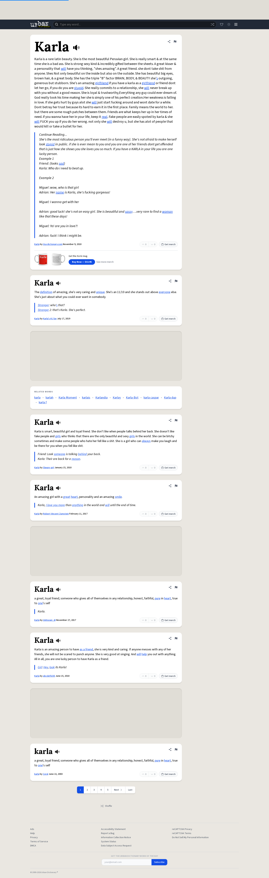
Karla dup (170, 397)
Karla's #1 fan (50, 318)
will (63, 68)
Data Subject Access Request (116, 845)
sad (61, 163)
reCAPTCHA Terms (181, 833)
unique (100, 292)
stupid (78, 88)
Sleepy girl (48, 467)
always (146, 441)
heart (74, 497)
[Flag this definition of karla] (176, 749)
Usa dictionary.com (52, 244)
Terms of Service (39, 841)
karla (37, 397)
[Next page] (118, 789)
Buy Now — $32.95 (82, 262)
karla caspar (151, 397)
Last (130, 790)
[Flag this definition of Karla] (175, 41)
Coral (45, 774)
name (60, 192)
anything (77, 505)
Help (32, 833)
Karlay (117, 397)
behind (82, 454)
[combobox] (134, 24)
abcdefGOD (49, 676)
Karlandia (101, 397)
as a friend (86, 649)
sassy (128, 211)
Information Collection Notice (116, 837)
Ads (32, 829)
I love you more (55, 505)
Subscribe (159, 862)
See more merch (105, 262)
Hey (45, 667)
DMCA (33, 845)
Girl (40, 667)
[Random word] (211, 24)
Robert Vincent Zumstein (56, 514)
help (144, 654)
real (104, 116)
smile (118, 497)
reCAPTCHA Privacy (182, 829)
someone (59, 454)
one (40, 603)
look (52, 667)
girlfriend (101, 83)
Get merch (168, 244)
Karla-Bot (132, 397)
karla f (43, 402)
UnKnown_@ (49, 620)
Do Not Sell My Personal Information (190, 837)
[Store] (221, 24)
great (66, 497)
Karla (36, 244)
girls (58, 436)
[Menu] (236, 24)
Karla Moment (68, 397)
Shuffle (106, 806)
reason (76, 459)
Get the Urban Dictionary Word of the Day (134, 856)
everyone (164, 292)
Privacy (34, 837)
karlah (49, 397)
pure (157, 598)
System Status (108, 841)
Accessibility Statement (113, 829)
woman (167, 211)
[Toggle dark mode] (228, 24)
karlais (86, 397)
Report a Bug (107, 833)
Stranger (43, 305)
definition (46, 292)
